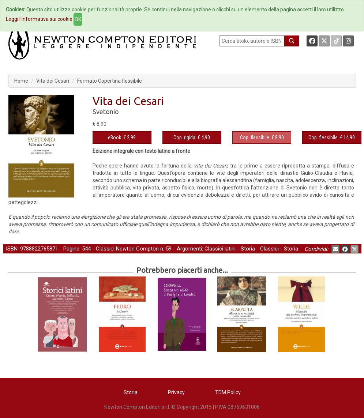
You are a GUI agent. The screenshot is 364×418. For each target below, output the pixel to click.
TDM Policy (228, 392)
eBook (114, 137)
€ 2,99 (122, 137)
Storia (248, 248)
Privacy (176, 392)
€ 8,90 (262, 137)
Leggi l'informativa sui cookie (39, 19)
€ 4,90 (191, 137)
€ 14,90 (331, 137)
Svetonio (106, 111)
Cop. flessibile (254, 137)
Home (21, 81)
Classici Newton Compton (127, 248)
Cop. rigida (184, 137)
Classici (269, 248)
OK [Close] (78, 19)
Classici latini (220, 248)
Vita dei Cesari (52, 81)
